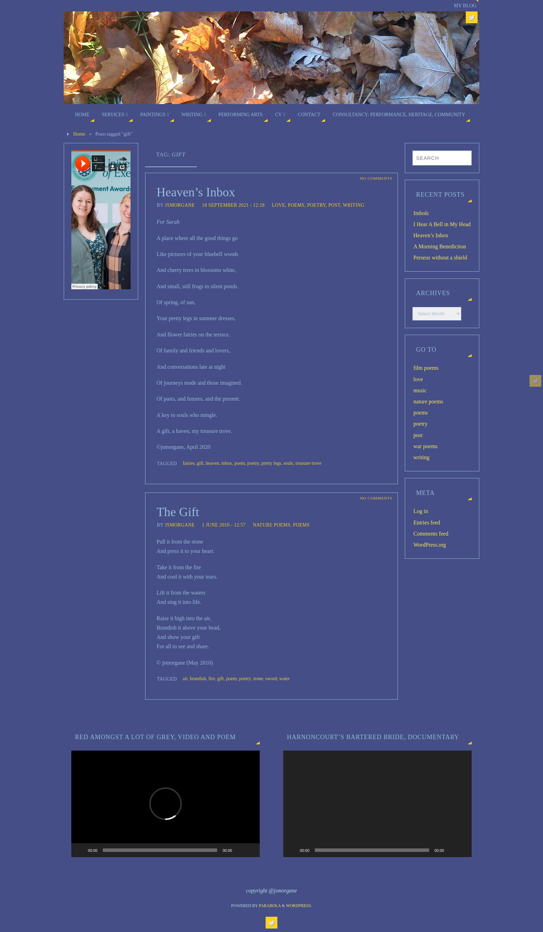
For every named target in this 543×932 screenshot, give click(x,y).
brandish (198, 678)
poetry (316, 205)
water (284, 678)
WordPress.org (429, 545)
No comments (376, 178)
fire (211, 678)
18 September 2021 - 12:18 (233, 205)
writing (353, 205)
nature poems (271, 525)
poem (239, 463)
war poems (425, 446)
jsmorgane (180, 205)
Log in (420, 511)
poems (296, 205)
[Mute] (239, 850)
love (278, 205)
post (334, 205)
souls (288, 463)
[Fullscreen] (250, 850)
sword (271, 678)
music (420, 390)
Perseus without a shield (440, 257)
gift (200, 463)
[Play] (80, 850)
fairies (189, 463)
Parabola (270, 905)
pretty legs (271, 463)
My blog (465, 5)
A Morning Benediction (439, 246)
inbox (226, 463)
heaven (212, 463)
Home (79, 134)
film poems (425, 368)
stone (258, 678)
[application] (165, 804)
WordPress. (299, 905)
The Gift (178, 512)
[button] (165, 804)
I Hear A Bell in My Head (442, 224)
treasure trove (308, 463)
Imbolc (421, 213)
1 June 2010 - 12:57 (224, 525)
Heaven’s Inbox (196, 192)
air (185, 678)
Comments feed (430, 534)
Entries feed (426, 522)
